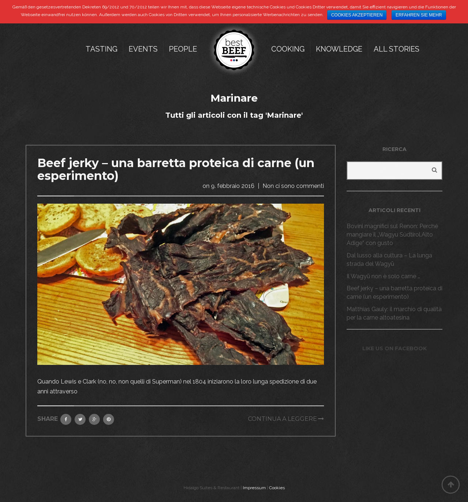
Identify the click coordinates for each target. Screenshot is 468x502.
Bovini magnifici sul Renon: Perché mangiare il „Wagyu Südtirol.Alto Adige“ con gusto (392, 234)
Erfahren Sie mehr (419, 15)
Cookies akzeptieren (357, 15)
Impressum (254, 487)
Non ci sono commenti (293, 185)
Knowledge (339, 49)
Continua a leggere (282, 418)
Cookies (277, 487)
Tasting (101, 49)
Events (143, 49)
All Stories (396, 49)
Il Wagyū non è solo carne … (383, 276)
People (183, 49)
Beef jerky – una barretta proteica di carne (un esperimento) (175, 169)
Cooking (288, 49)
